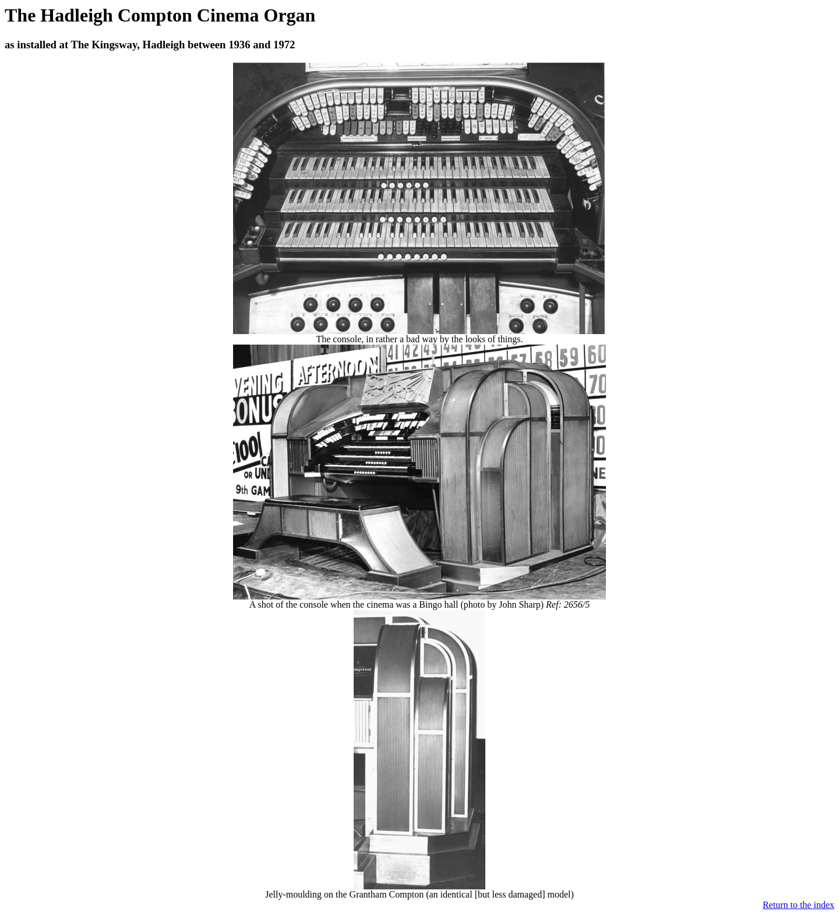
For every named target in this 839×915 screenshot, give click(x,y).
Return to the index (798, 905)
